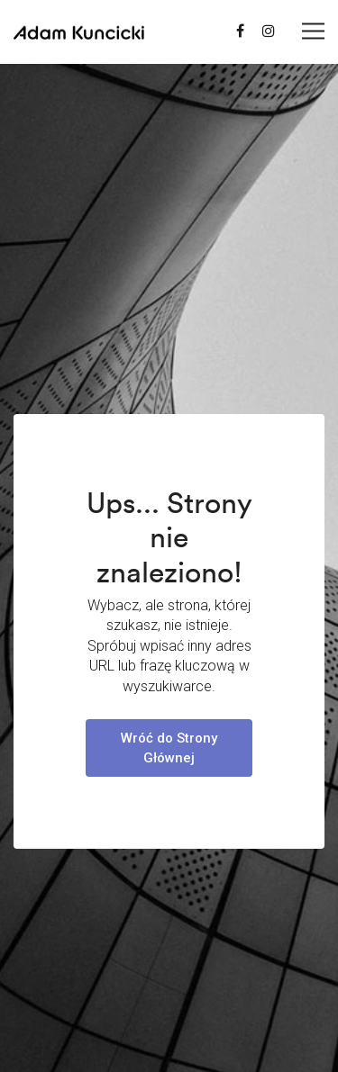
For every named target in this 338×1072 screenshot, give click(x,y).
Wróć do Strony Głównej (169, 748)
